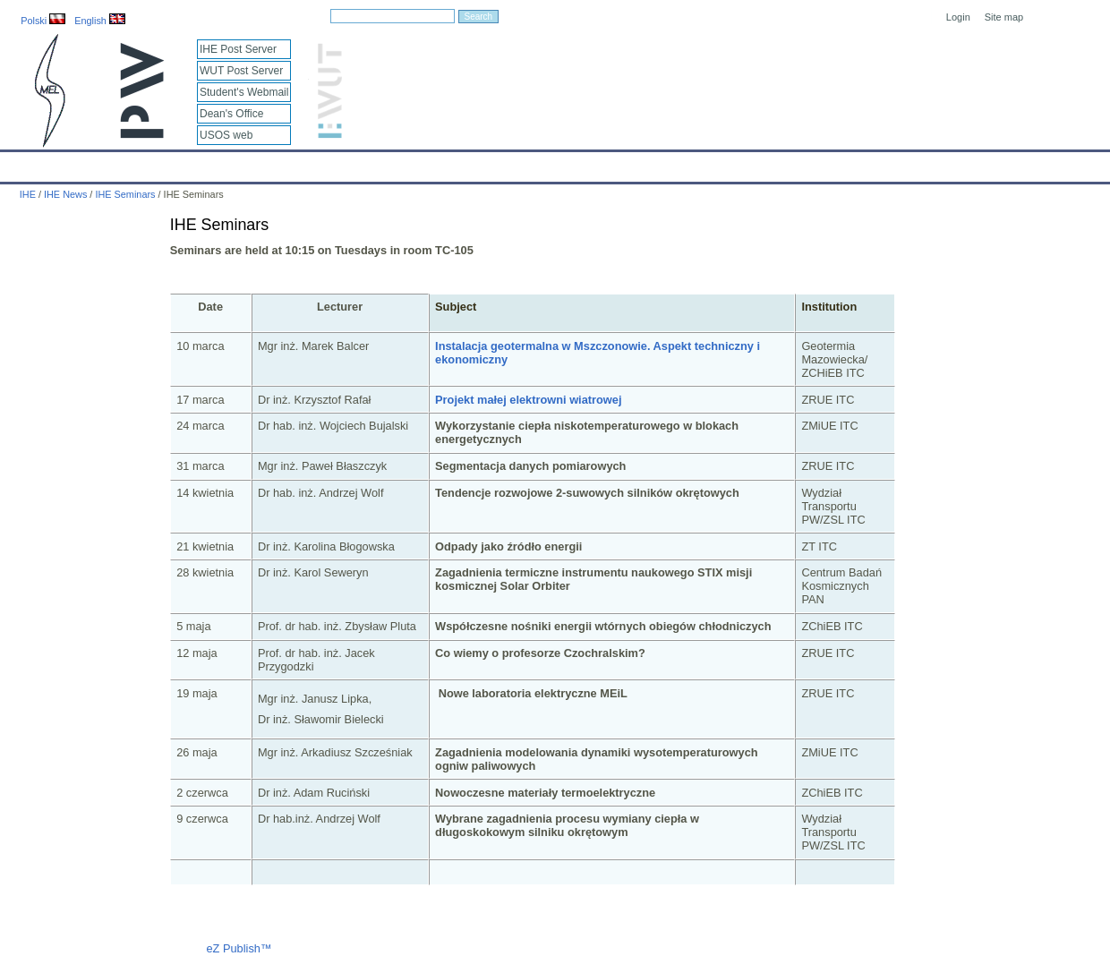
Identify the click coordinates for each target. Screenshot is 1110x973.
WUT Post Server (241, 70)
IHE (22, 163)
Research (447, 163)
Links (684, 163)
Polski (43, 20)
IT (640, 163)
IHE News (157, 163)
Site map (1004, 17)
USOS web (226, 135)
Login (958, 17)
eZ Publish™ (238, 948)
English (99, 20)
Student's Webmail (244, 92)
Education (371, 163)
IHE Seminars (125, 194)
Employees (292, 163)
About (222, 163)
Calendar (82, 163)
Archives (586, 163)
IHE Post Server (238, 49)
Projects (518, 163)
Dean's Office (231, 113)
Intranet (743, 163)
